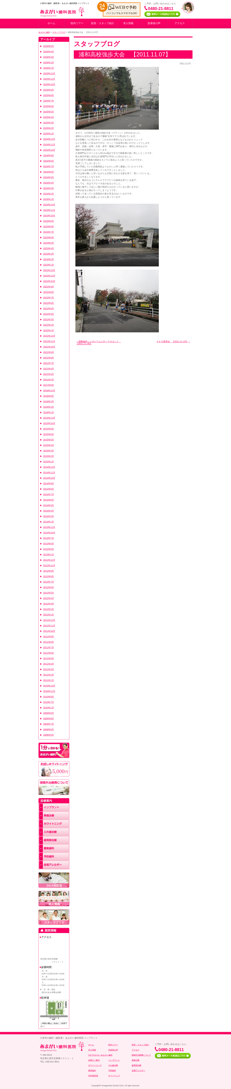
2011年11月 (49, 625)
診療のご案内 (94, 1060)
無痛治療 (135, 1060)
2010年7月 (48, 702)
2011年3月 (48, 669)
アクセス (180, 23)
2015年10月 (49, 423)
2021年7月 (48, 363)
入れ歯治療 (113, 1065)
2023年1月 (48, 265)
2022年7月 (48, 297)
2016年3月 (48, 401)
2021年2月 (48, 379)
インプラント (114, 1060)
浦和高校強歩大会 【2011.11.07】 (125, 54)
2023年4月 (48, 248)
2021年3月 (48, 374)
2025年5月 (48, 111)
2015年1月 (48, 461)
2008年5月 (48, 735)
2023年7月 (48, 232)
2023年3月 (48, 254)
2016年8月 (48, 396)
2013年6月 (48, 543)
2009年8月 (48, 718)
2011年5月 (48, 658)
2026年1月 (48, 68)
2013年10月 (49, 532)
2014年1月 (48, 521)
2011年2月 (48, 675)
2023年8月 (48, 226)
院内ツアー (77, 23)
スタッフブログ (59, 32)
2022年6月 (48, 303)
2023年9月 (48, 221)
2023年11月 (49, 210)
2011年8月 (48, 642)
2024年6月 (48, 172)
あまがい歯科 (44, 32)
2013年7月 (48, 538)
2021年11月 (49, 341)
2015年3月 (48, 450)
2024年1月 (48, 199)
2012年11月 (49, 565)
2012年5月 (48, 593)
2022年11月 (49, 275)
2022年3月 (48, 319)
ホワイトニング (95, 1065)
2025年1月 (48, 133)
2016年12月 (49, 390)
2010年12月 (49, 685)
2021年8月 (48, 357)
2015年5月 (48, 439)
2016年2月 (48, 407)
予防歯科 (112, 1070)
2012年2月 (48, 609)
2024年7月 (48, 166)
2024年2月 (48, 193)
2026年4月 (48, 51)
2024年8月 (48, 161)
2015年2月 (48, 456)
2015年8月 (48, 434)
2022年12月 (49, 270)
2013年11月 (49, 527)
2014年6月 (48, 500)
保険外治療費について (141, 1055)
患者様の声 (154, 23)
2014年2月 (48, 516)
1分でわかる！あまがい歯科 (100, 1055)
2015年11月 (49, 418)
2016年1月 (48, 412)
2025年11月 (49, 79)
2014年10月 (49, 478)
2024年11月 (49, 144)
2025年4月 (48, 117)
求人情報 (128, 23)
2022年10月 (49, 281)
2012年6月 (48, 587)
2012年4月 (48, 598)
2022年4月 (48, 314)
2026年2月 (48, 62)
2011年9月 (48, 636)
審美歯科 (92, 1070)
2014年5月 (48, 505)
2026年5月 (48, 46)
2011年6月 (48, 653)
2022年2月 (48, 325)
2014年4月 (48, 511)
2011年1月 (48, 680)
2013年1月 (48, 554)
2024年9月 (48, 155)
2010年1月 (48, 707)
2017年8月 (48, 385)
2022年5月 (48, 308)
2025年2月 (48, 128)
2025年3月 (48, 122)
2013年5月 (48, 549)
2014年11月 (49, 472)
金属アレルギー (138, 1070)
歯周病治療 (136, 1065)
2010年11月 (49, 691)
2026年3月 (48, 57)
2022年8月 (48, 292)
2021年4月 (48, 368)
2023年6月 (48, 237)
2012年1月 (48, 614)
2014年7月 (48, 494)
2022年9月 (48, 286)
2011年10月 (49, 631)
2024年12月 (49, 139)
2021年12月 (49, 336)
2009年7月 (48, 724)
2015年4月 (48, 445)
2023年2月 (48, 259)
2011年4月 (48, 664)
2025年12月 (49, 73)
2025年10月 (49, 84)
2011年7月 (48, 647)
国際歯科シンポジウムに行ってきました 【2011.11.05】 (98, 342)
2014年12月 (49, 467)
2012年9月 (48, 571)
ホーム (51, 23)
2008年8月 (48, 729)
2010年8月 (48, 696)
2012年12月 (49, 560)
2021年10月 (49, 347)
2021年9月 (48, 352)
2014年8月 (48, 489)
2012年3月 (48, 603)
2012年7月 (48, 582)
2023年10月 (49, 215)
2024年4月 (48, 183)
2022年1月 (48, 330)
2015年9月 (48, 429)
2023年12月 (49, 204)
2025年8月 (48, 95)
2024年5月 (48, 177)
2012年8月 (48, 576)
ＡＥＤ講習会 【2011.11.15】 (172, 341)
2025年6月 (48, 106)
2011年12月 (49, 620)
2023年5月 (48, 243)
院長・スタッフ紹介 (102, 23)
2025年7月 (48, 101)
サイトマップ (114, 1076)
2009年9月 (48, 713)
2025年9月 (48, 90)
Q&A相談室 (93, 1076)
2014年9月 (48, 483)
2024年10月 (49, 150)
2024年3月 (48, 188)
